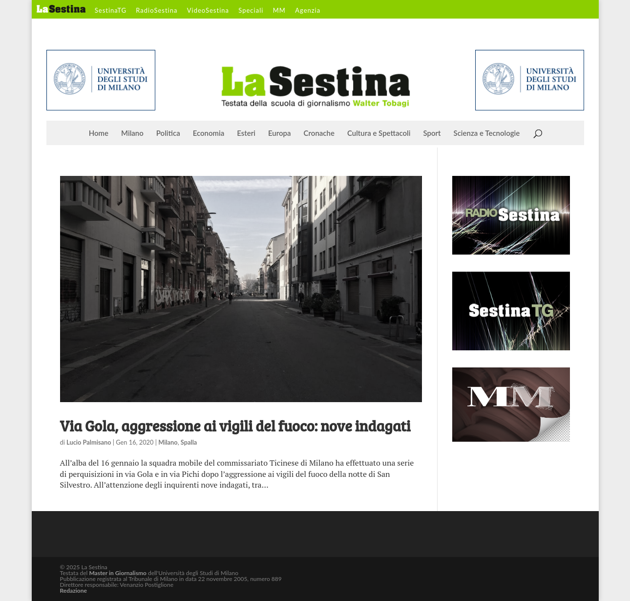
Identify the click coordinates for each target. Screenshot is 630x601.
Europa (279, 133)
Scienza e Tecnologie (487, 133)
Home (98, 133)
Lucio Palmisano (88, 442)
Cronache (319, 133)
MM (279, 10)
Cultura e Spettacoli (379, 133)
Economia (209, 133)
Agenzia (307, 10)
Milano (132, 133)
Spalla (189, 442)
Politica (168, 133)
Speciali (250, 10)
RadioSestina (156, 10)
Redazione (73, 590)
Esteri (246, 133)
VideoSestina (208, 10)
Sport (432, 133)
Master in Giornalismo (117, 573)
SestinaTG (110, 10)
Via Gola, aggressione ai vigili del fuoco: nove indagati (235, 425)
